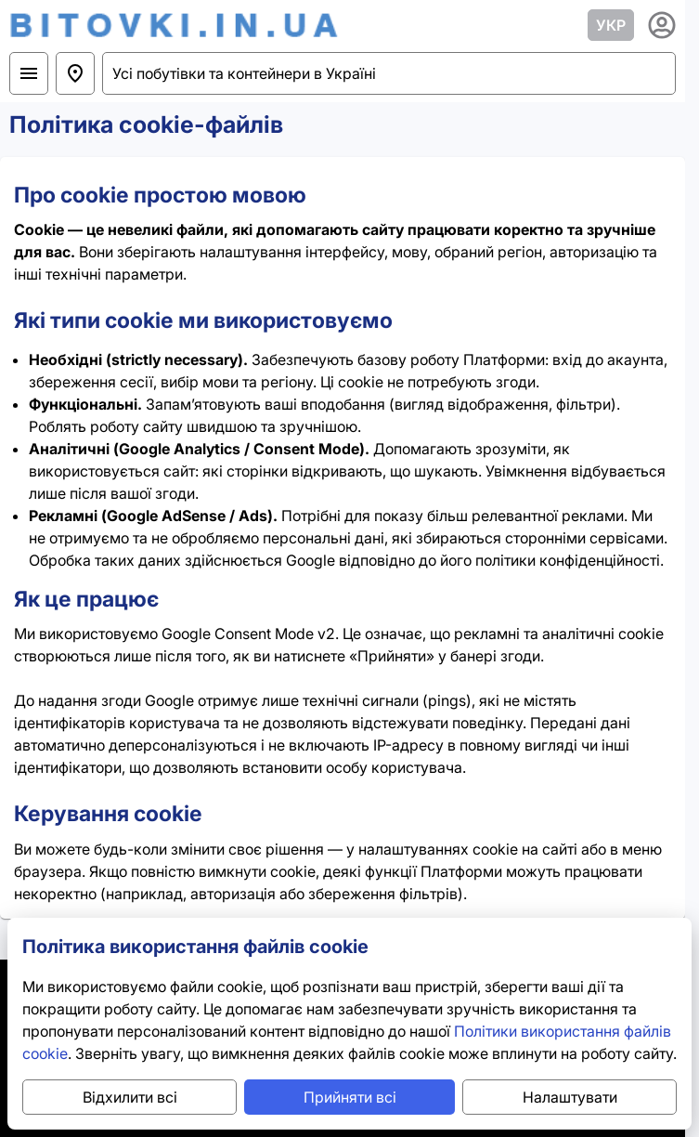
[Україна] (75, 73)
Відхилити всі (130, 1097)
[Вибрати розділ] (28, 73)
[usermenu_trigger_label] (662, 25)
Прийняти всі (350, 1097)
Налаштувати (570, 1097)
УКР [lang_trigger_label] (611, 25)
